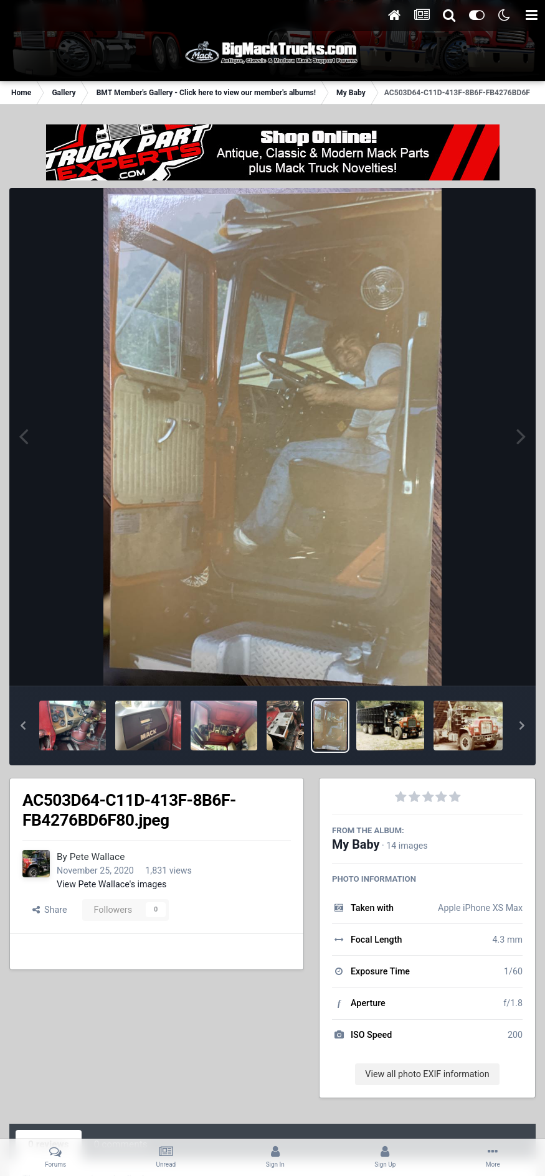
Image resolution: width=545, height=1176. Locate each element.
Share (49, 910)
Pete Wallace (97, 856)
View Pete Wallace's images (111, 884)
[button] (23, 725)
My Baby (355, 845)
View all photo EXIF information (427, 1074)
